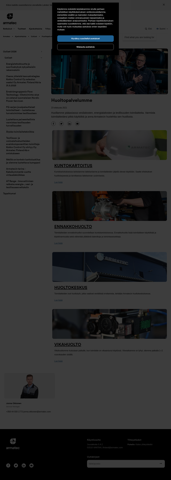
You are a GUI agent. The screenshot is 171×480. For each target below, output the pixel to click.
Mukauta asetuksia (86, 47)
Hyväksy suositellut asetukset (85, 38)
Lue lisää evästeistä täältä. (78, 30)
